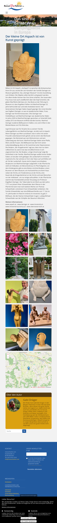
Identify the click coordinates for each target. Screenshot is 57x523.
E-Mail (28, 450)
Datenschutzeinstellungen (28, 495)
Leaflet (33, 387)
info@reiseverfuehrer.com (12, 459)
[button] (17, 220)
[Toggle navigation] (6, 12)
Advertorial (8, 490)
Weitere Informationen (9, 507)
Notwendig (8, 511)
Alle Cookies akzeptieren (28, 521)
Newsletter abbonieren (34, 469)
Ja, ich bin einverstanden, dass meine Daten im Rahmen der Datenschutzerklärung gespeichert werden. (36, 460)
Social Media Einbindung (12, 493)
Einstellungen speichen (28, 518)
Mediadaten (8, 482)
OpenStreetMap (41, 387)
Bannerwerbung (9, 495)
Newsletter (8, 491)
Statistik (34, 511)
